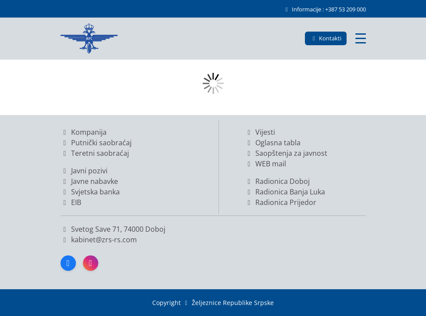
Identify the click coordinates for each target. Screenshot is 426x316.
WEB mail (265, 164)
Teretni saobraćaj (95, 153)
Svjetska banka (90, 192)
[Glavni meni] (360, 38)
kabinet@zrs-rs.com (103, 239)
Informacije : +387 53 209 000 (324, 9)
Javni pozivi (84, 171)
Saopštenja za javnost (286, 153)
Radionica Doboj (277, 181)
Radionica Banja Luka (285, 192)
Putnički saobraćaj (96, 142)
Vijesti (260, 132)
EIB (71, 202)
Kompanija (84, 132)
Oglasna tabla (273, 142)
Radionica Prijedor (280, 202)
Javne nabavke (89, 181)
